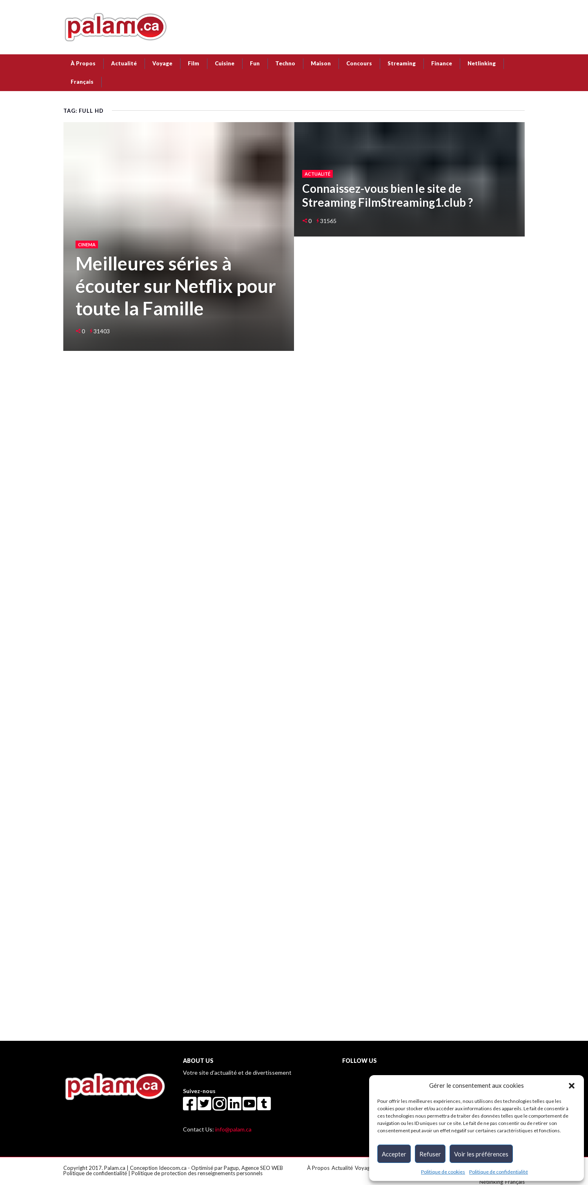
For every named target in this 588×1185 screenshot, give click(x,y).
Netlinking (482, 63)
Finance (441, 63)
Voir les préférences (481, 1154)
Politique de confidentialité (498, 1172)
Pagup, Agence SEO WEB (253, 1168)
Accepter (394, 1154)
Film (193, 63)
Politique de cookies (443, 1172)
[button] (572, 1085)
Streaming (402, 63)
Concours (359, 63)
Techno (285, 63)
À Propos (83, 63)
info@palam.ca (233, 1129)
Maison (321, 63)
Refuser (430, 1154)
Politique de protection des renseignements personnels (197, 1173)
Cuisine (224, 63)
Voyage (162, 63)
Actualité (124, 63)
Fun (255, 63)
